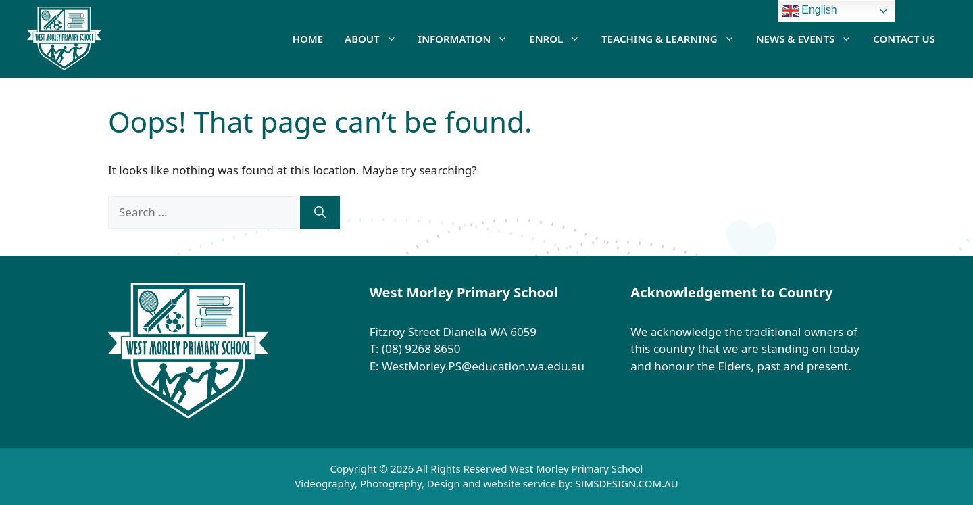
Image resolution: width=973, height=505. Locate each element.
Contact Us (904, 38)
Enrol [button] (560, 38)
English (809, 11)
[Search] (320, 212)
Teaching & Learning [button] (673, 38)
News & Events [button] (809, 38)
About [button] (376, 38)
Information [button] (468, 38)
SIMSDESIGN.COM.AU (626, 483)
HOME (308, 38)
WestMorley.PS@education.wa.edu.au (484, 366)
